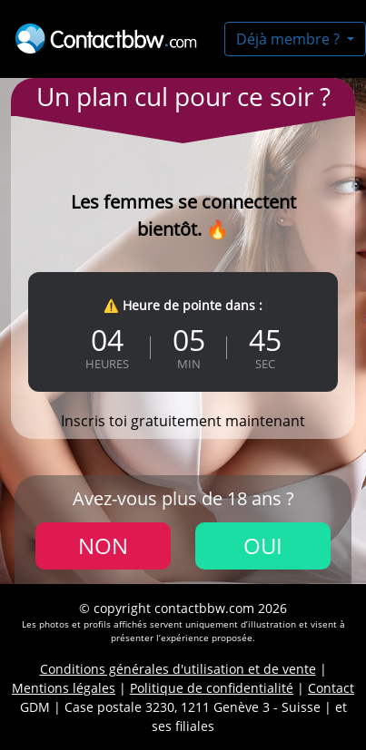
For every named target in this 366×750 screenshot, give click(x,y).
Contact (331, 687)
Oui (262, 545)
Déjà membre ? (289, 39)
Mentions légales (63, 687)
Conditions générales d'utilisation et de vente (178, 668)
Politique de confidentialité (211, 687)
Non (103, 545)
